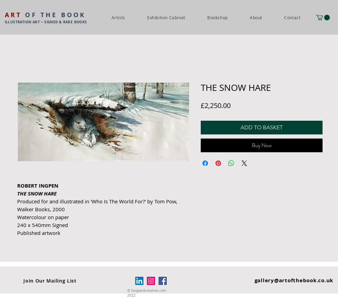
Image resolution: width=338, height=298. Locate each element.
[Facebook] (163, 281)
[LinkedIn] (139, 281)
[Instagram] (151, 281)
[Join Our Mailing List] (50, 281)
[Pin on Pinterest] (218, 163)
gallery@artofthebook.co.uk (294, 280)
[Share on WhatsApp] (231, 163)
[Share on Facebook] (205, 163)
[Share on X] (244, 163)
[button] (323, 17)
